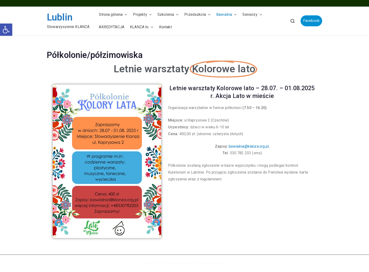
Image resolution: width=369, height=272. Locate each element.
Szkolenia (168, 14)
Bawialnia (226, 14)
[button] (6, 30)
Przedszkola (197, 14)
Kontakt (165, 27)
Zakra (200, 263)
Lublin (59, 17)
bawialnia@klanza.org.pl (249, 146)
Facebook (311, 20)
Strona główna (113, 14)
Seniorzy (252, 14)
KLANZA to (141, 27)
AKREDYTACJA (111, 27)
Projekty (142, 14)
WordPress (220, 263)
